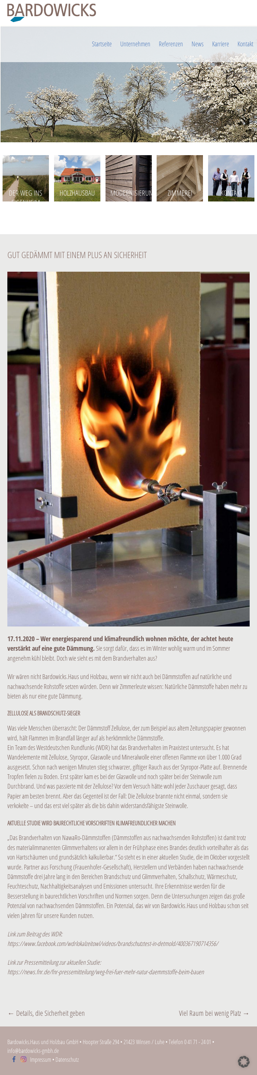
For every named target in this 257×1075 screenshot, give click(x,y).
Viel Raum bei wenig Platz (214, 1013)
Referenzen (171, 43)
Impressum (40, 1060)
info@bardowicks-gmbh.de (33, 1051)
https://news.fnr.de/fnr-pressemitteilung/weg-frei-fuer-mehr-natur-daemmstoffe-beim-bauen (105, 971)
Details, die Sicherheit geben (46, 1013)
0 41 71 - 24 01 (197, 1042)
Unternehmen (135, 43)
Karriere (220, 43)
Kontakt (245, 43)
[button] (244, 1062)
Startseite (102, 43)
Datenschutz (67, 1060)
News (198, 43)
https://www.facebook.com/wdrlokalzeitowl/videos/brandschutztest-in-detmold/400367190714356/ (112, 943)
